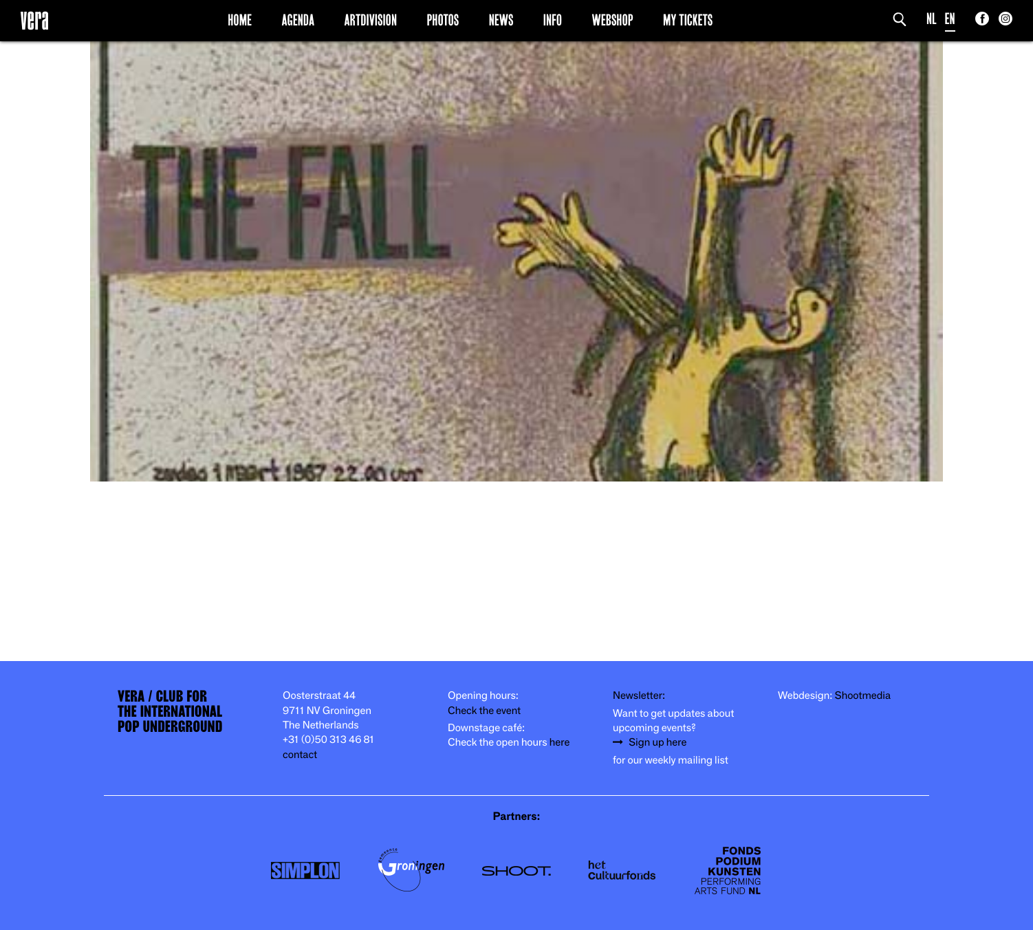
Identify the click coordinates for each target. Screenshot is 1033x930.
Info (552, 20)
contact (300, 755)
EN (950, 19)
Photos (442, 20)
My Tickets (688, 20)
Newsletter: (639, 696)
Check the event (484, 711)
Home (240, 20)
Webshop (612, 20)
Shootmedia (863, 696)
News (501, 20)
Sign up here (657, 742)
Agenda (297, 20)
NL (931, 19)
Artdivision (371, 20)
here (560, 742)
